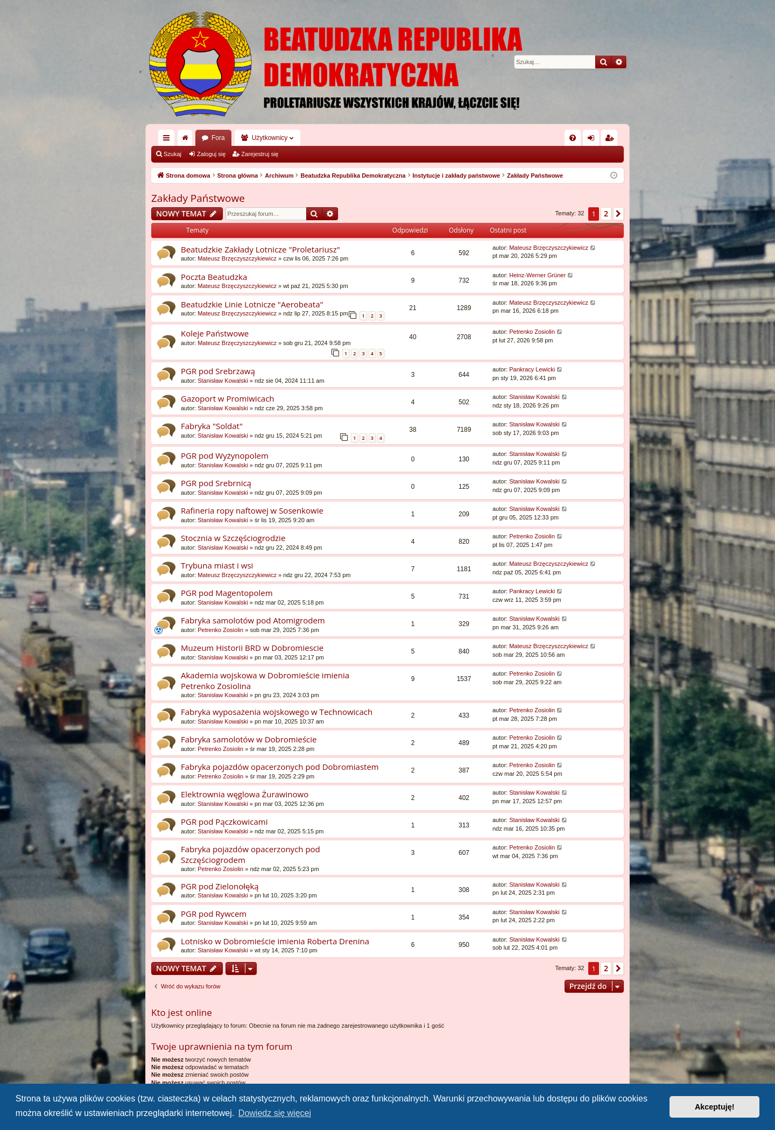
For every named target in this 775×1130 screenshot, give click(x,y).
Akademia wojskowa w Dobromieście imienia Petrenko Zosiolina (265, 680)
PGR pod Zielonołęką (220, 886)
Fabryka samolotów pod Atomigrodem (253, 620)
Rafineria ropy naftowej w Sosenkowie (252, 510)
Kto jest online (181, 1012)
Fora (218, 138)
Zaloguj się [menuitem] (593, 140)
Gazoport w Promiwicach (227, 398)
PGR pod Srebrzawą (218, 371)
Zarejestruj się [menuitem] (611, 140)
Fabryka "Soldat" (212, 425)
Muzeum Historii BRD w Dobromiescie (252, 647)
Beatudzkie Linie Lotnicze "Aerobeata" (252, 304)
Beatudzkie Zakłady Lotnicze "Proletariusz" (260, 249)
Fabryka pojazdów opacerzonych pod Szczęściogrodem (250, 854)
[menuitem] (573, 138)
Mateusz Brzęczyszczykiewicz (237, 258)
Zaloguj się (211, 154)
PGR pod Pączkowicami (224, 821)
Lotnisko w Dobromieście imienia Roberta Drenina (275, 941)
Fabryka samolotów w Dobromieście (249, 739)
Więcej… (168, 140)
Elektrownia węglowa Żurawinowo (244, 794)
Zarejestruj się (259, 154)
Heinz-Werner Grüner (537, 275)
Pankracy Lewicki (532, 369)
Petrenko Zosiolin (532, 331)
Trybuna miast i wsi (217, 565)
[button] (618, 213)
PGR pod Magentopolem (227, 592)
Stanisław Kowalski (223, 380)
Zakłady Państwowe (198, 198)
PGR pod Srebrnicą (216, 483)
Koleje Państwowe (215, 333)
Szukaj (172, 154)
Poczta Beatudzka (214, 276)
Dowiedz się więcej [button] (274, 1113)
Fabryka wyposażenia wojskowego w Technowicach (276, 711)
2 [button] (606, 213)
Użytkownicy (270, 138)
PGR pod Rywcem (213, 913)
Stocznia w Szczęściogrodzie (233, 537)
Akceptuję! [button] (715, 1107)
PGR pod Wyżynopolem (225, 455)
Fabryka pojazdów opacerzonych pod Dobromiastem (280, 766)
